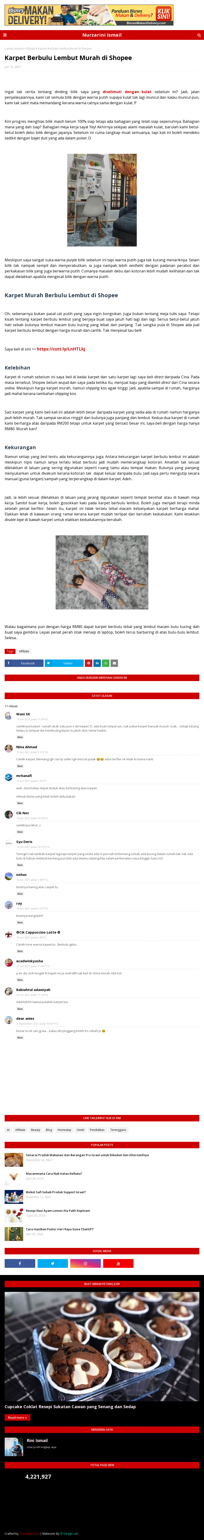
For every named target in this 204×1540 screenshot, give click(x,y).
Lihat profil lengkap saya (41, 1447)
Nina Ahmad (26, 747)
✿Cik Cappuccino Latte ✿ (38, 932)
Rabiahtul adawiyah (33, 989)
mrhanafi (24, 775)
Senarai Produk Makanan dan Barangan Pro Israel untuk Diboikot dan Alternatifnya (87, 1155)
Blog (49, 1130)
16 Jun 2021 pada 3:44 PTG (32, 879)
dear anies (25, 1018)
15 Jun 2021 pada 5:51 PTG (32, 752)
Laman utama (13, 48)
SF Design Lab (69, 1534)
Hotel (80, 1130)
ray (19, 903)
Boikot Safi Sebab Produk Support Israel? (56, 1192)
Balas (20, 737)
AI (8, 1130)
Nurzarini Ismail (102, 35)
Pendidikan (97, 1130)
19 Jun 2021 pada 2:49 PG (31, 937)
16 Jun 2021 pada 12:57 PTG (33, 847)
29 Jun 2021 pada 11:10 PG (32, 995)
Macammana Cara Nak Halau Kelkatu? (54, 1173)
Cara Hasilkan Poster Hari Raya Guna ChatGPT (60, 1229)
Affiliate (30, 48)
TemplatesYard (29, 1534)
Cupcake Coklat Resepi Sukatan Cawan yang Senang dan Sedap (70, 1406)
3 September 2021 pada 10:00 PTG (37, 1023)
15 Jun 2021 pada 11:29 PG (32, 719)
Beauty (35, 1130)
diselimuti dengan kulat (127, 91)
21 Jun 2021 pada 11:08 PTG (33, 966)
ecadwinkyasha (29, 961)
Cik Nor (22, 813)
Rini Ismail (37, 1440)
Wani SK (23, 714)
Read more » (17, 1417)
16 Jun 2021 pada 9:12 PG (31, 781)
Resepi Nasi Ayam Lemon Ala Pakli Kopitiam (58, 1211)
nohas (21, 874)
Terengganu (118, 1130)
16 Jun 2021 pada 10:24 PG (32, 818)
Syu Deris (24, 841)
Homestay (64, 1130)
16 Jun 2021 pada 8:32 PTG (32, 908)
